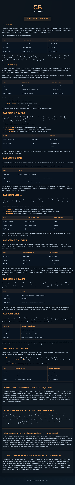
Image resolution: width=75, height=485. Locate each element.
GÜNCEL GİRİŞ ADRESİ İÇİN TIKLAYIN (37, 18)
